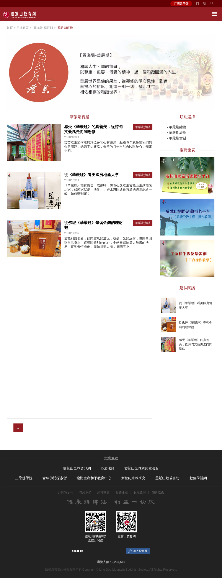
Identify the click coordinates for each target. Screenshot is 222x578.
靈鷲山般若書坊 (167, 478)
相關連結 (122, 492)
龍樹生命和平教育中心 (94, 478)
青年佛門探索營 (54, 478)
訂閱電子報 (181, 3)
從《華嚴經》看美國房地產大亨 (91, 175)
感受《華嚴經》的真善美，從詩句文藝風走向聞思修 (195, 344)
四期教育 (22, 28)
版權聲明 (140, 492)
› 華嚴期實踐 (176, 138)
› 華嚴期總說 (176, 127)
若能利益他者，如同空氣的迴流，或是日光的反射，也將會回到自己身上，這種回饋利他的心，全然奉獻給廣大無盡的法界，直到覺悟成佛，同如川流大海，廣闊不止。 (108, 242)
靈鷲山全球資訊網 (77, 468)
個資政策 (158, 492)
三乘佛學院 (24, 478)
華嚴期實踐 (142, 127)
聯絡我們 (85, 492)
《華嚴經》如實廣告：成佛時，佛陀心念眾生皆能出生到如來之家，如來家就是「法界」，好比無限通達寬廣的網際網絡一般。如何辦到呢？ (108, 189)
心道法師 (107, 468)
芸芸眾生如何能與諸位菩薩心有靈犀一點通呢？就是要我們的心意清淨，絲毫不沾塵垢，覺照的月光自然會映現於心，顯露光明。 (108, 146)
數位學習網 (198, 478)
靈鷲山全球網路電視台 (141, 468)
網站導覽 (103, 492)
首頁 (10, 28)
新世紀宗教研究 (133, 478)
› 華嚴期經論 (176, 132)
